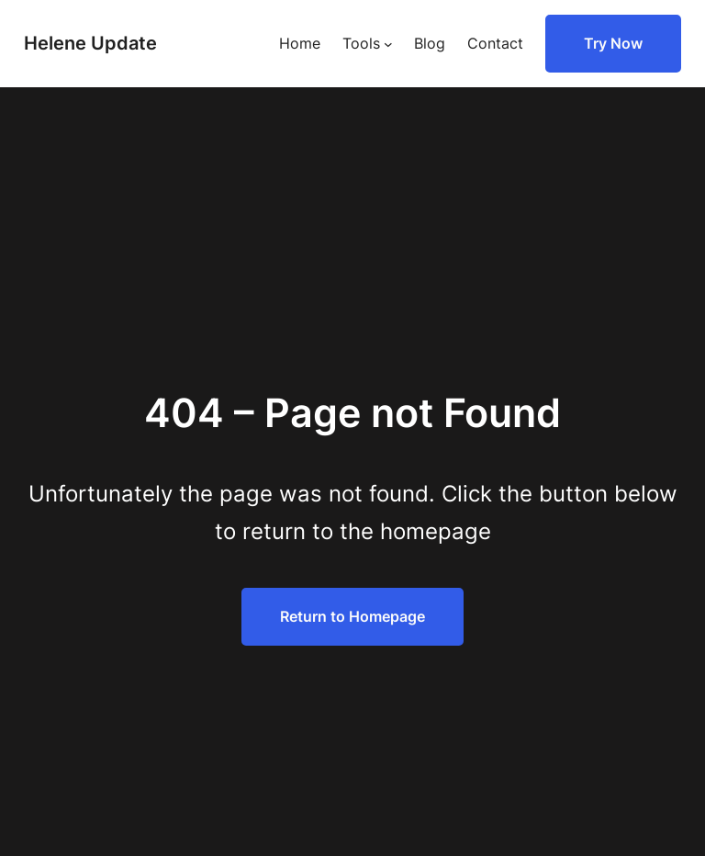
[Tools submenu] (388, 44)
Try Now (613, 43)
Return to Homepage (352, 616)
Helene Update (90, 43)
